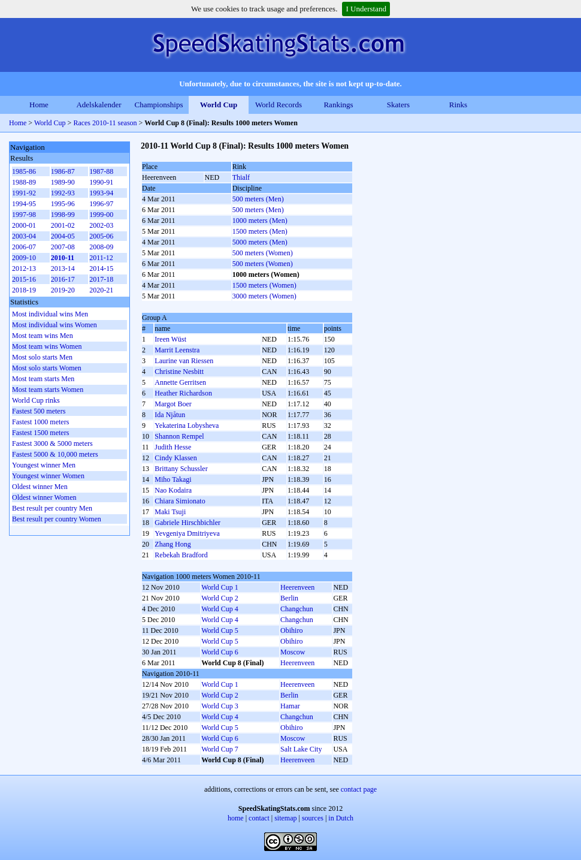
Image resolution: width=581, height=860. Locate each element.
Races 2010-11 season (105, 123)
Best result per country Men (52, 508)
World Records (278, 104)
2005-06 (101, 236)
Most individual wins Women (54, 325)
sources (312, 818)
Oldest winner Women (44, 497)
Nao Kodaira (173, 490)
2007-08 (63, 247)
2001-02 (63, 225)
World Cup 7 (219, 749)
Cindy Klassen (175, 458)
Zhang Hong (172, 544)
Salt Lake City (301, 749)
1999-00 (101, 214)
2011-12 (101, 258)
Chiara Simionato (180, 501)
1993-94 (101, 193)
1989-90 (63, 182)
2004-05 (63, 236)
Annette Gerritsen (180, 382)
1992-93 (63, 193)
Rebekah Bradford (181, 555)
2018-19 (24, 290)
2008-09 (101, 247)
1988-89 (24, 182)
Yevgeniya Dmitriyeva (187, 533)
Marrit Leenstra (177, 350)
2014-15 (101, 268)
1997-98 (24, 214)
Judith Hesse (173, 447)
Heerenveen (297, 587)
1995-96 (63, 204)
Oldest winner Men (40, 486)
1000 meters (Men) (260, 220)
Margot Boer (173, 404)
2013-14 (63, 268)
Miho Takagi (173, 479)
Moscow (292, 652)
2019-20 (63, 290)
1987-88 (101, 171)
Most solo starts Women (46, 368)
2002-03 (101, 225)
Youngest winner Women (48, 476)
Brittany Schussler (181, 468)
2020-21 (101, 290)
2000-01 (24, 225)
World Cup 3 (219, 706)
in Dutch (340, 818)
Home (39, 104)
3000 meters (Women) (264, 296)
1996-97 (101, 204)
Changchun (296, 609)
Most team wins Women (46, 346)
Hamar (290, 706)
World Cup (219, 104)
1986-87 (63, 171)
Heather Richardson (183, 393)
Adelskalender (98, 104)
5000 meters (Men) (260, 242)
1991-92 (24, 193)
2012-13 (24, 268)
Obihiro (291, 630)
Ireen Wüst (170, 339)
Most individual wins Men (50, 314)
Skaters (398, 104)
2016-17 (63, 279)
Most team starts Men (43, 379)
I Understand (366, 8)
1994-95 (24, 204)
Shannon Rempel (179, 436)
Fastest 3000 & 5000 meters (52, 443)
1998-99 (63, 214)
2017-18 (101, 279)
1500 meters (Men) (260, 231)
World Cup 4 (219, 609)
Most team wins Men (42, 335)
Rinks (458, 104)
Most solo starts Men (42, 357)
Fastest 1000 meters (40, 422)
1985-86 (24, 171)
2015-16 (24, 279)
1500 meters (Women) (264, 285)
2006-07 (24, 247)
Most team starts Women (47, 389)
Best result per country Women (56, 519)
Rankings (338, 104)
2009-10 (24, 258)
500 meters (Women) (262, 253)
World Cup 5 (219, 630)
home (236, 818)
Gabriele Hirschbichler (187, 522)
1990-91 (101, 182)
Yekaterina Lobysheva (187, 425)
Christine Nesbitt (179, 371)
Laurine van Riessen (184, 361)
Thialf (241, 177)
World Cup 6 (219, 652)
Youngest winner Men (43, 465)
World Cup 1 (219, 587)
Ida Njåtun (170, 415)
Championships (159, 104)
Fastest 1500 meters (40, 433)
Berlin (289, 598)
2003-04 (24, 236)
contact (259, 818)
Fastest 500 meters (38, 411)
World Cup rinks (36, 400)
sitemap (285, 818)
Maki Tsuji (170, 512)
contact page (359, 789)
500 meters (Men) (258, 199)
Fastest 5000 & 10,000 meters (55, 454)
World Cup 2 (219, 598)
